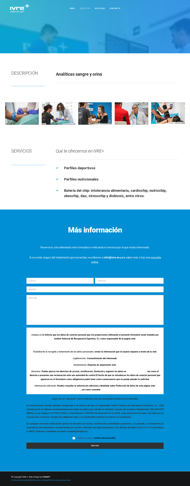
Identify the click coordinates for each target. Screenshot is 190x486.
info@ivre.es (111, 257)
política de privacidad (105, 438)
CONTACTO (114, 8)
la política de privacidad (112, 389)
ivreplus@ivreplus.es (137, 371)
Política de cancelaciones (60, 480)
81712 (95, 453)
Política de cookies (39, 480)
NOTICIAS (100, 8)
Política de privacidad (20, 480)
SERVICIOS (85, 8)
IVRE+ (72, 8)
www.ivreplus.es (73, 389)
